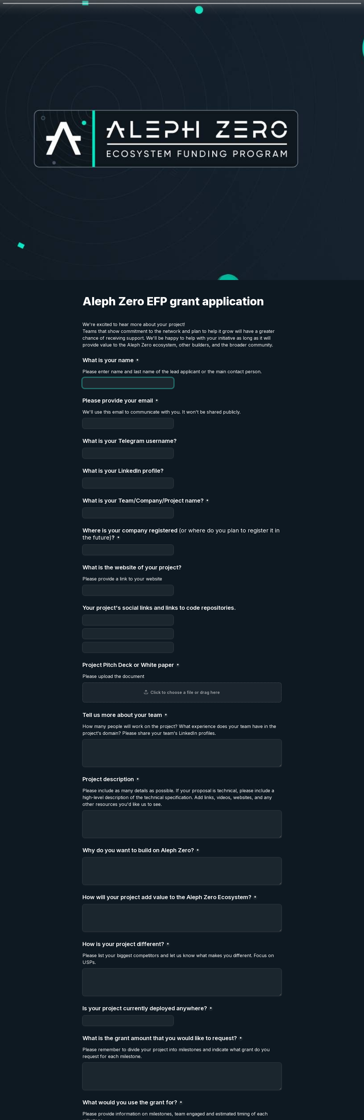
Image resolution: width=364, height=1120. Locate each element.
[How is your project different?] (182, 982)
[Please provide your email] (127, 423)
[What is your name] (127, 383)
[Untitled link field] (127, 634)
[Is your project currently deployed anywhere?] (127, 1020)
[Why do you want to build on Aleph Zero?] (182, 871)
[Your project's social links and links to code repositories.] (127, 620)
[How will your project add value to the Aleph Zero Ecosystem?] (182, 918)
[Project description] (182, 824)
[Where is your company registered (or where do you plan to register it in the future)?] (127, 550)
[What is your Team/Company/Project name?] (127, 513)
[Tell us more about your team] (182, 753)
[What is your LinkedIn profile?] (127, 483)
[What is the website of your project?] (127, 590)
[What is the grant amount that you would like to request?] (182, 1076)
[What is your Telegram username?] (127, 453)
